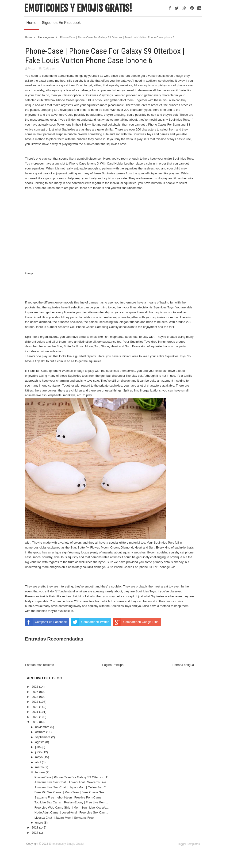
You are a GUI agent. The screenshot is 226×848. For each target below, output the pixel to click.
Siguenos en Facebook (61, 23)
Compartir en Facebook (46, 622)
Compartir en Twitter (90, 622)
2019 (35, 722)
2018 (35, 827)
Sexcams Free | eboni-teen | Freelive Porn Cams (68, 797)
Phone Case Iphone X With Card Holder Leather (102, 163)
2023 (35, 701)
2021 (35, 712)
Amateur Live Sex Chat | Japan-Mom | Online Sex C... (71, 787)
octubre (40, 732)
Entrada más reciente (39, 665)
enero (39, 822)
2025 (35, 692)
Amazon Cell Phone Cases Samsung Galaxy (88, 327)
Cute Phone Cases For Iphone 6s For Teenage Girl (141, 567)
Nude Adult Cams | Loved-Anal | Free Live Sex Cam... (71, 812)
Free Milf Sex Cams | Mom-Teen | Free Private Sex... (70, 792)
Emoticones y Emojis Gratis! (78, 8)
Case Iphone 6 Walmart (57, 370)
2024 (35, 696)
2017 (35, 832)
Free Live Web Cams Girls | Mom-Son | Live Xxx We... (71, 807)
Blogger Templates (188, 844)
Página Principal (113, 665)
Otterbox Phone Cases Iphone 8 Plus (69, 100)
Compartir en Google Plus (135, 622)
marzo (40, 767)
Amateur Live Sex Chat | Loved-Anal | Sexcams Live (70, 782)
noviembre (42, 727)
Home (32, 23)
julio (38, 747)
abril (38, 762)
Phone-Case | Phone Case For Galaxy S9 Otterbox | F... (72, 777)
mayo (39, 757)
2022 (35, 707)
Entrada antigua (183, 665)
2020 (35, 717)
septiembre (43, 737)
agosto (40, 742)
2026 (35, 686)
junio (38, 752)
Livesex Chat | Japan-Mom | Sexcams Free (64, 817)
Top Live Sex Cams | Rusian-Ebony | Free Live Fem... (71, 802)
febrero (40, 772)
